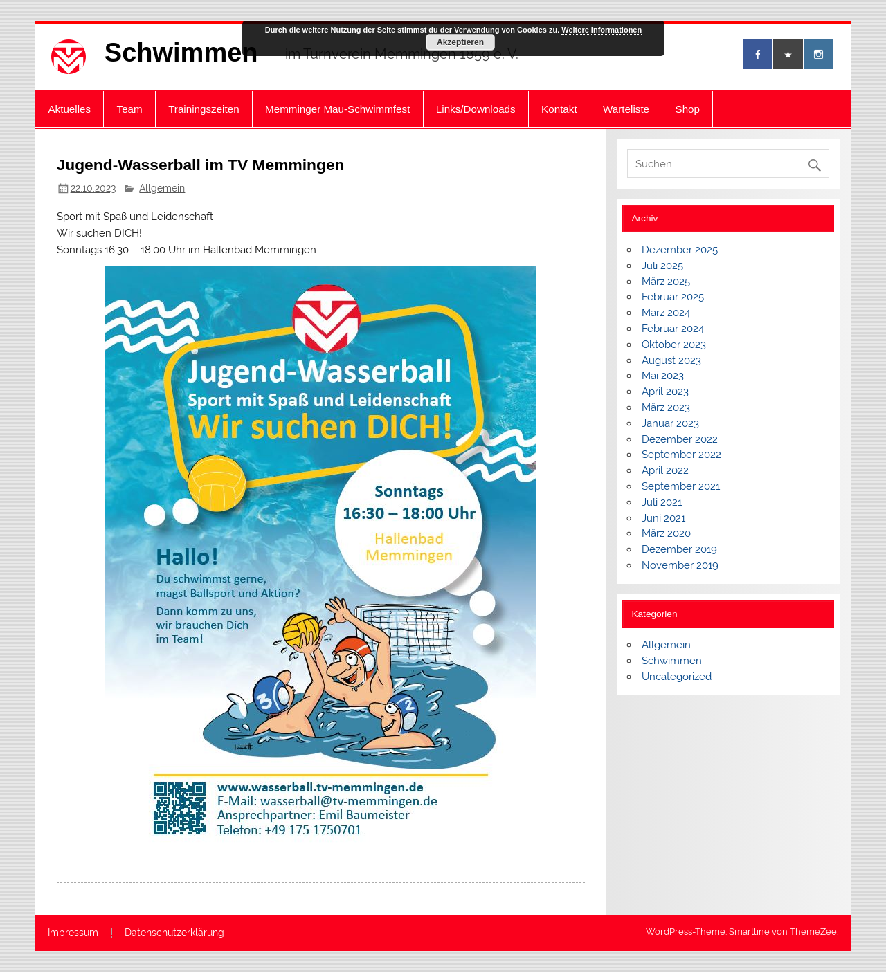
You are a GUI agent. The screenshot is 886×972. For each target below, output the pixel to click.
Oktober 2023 (674, 344)
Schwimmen (181, 52)
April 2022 (665, 470)
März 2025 (666, 281)
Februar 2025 (673, 297)
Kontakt (559, 109)
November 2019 (680, 565)
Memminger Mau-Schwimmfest (337, 109)
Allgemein (162, 188)
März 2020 (666, 533)
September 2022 (681, 454)
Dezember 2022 (680, 439)
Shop (688, 109)
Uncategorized (677, 676)
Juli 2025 (662, 265)
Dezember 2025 (680, 250)
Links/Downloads (476, 109)
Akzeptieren (460, 42)
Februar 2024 (673, 328)
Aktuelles (69, 109)
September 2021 (681, 486)
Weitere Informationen (601, 30)
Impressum (73, 933)
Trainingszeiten (203, 109)
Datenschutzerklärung (174, 933)
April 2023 (665, 391)
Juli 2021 (662, 502)
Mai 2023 (663, 375)
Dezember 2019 (679, 549)
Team (130, 109)
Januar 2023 (670, 423)
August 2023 (671, 360)
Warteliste (626, 109)
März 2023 (666, 407)
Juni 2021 (663, 518)
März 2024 (666, 312)
